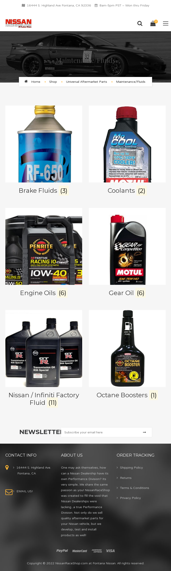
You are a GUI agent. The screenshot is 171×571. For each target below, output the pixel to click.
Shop (53, 82)
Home (35, 82)
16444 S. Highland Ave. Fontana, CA (33, 470)
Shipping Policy (131, 468)
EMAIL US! (24, 491)
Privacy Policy (130, 498)
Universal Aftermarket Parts (86, 82)
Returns (126, 478)
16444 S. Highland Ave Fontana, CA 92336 (59, 5)
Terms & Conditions (134, 488)
